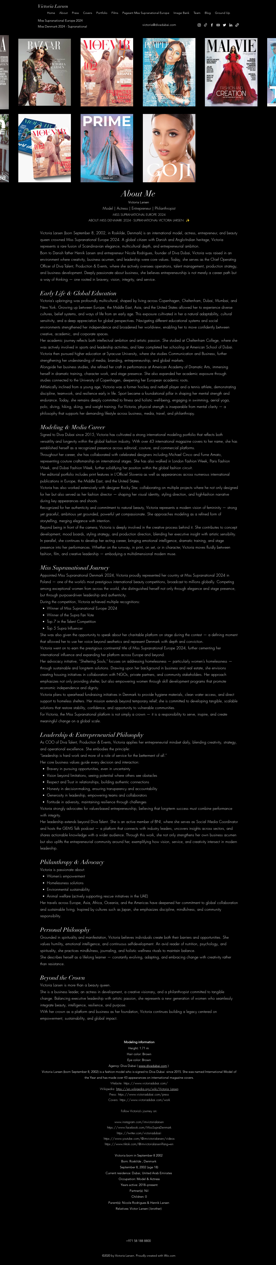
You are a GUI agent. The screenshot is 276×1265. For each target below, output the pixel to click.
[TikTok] (205, 25)
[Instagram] (199, 25)
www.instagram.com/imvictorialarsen (139, 1122)
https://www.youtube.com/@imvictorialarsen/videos (139, 1139)
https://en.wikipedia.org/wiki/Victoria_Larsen (147, 1089)
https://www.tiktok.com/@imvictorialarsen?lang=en (139, 1144)
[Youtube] (218, 25)
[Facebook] (212, 25)
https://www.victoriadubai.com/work (145, 1100)
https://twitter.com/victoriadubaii (139, 1133)
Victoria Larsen (53, 6)
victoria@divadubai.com (159, 25)
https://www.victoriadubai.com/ (146, 1083)
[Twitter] (224, 25)
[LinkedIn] (231, 25)
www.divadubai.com (153, 1066)
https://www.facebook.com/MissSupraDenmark (139, 1127)
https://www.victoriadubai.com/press (143, 1094)
